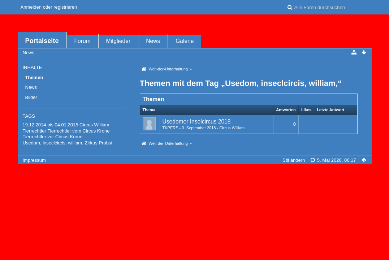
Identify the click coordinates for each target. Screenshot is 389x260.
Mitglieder (118, 41)
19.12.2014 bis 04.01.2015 (50, 124)
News (153, 41)
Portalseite (42, 40)
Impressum (34, 160)
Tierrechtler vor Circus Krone (53, 136)
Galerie (185, 41)
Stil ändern (293, 160)
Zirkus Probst (98, 143)
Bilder (31, 97)
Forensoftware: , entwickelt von (194, 172)
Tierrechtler (34, 131)
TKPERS (170, 128)
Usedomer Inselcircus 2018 (197, 121)
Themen (34, 77)
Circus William (94, 124)
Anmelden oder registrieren (49, 7)
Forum (82, 41)
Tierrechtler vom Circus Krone (78, 131)
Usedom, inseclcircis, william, (53, 143)
